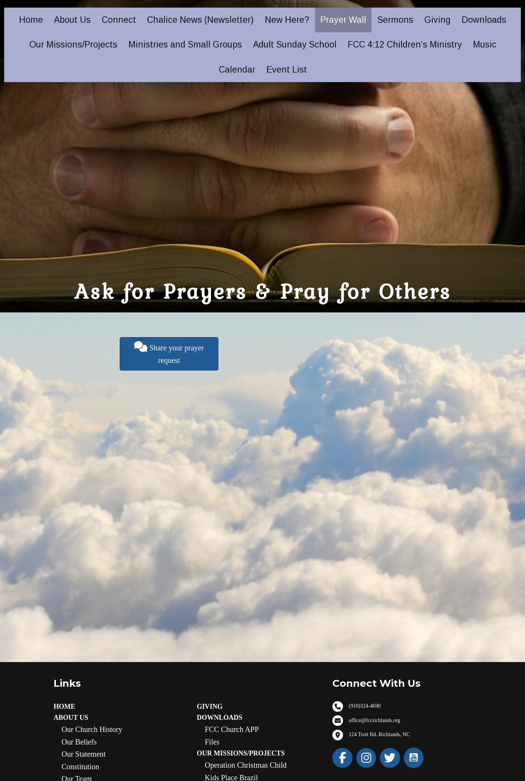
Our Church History (92, 729)
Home (31, 20)
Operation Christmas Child (246, 765)
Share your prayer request (169, 352)
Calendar (237, 69)
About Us (72, 20)
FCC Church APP (232, 729)
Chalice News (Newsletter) (200, 20)
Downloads (484, 20)
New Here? (287, 20)
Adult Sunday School (295, 44)
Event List (286, 69)
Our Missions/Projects (73, 44)
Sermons (395, 20)
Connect (119, 20)
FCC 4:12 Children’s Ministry (405, 44)
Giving (437, 20)
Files (212, 742)
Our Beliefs (79, 742)
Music (485, 44)
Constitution (80, 766)
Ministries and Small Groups (185, 44)
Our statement (84, 754)
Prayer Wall (343, 20)
